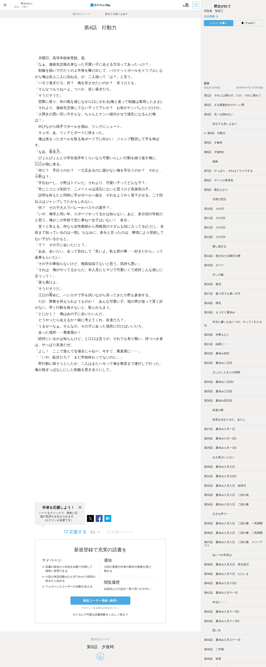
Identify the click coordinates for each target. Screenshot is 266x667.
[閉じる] (80, 507)
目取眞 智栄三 (213, 10)
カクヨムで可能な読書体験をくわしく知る (100, 614)
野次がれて (217, 6)
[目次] (196, 5)
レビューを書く (218, 23)
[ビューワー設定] (186, 5)
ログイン (114, 608)
